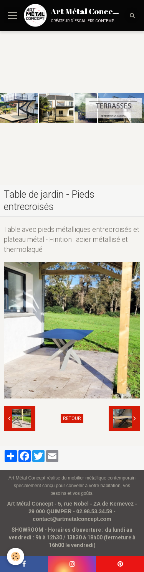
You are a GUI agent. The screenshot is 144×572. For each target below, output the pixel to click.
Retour (72, 418)
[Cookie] (15, 556)
